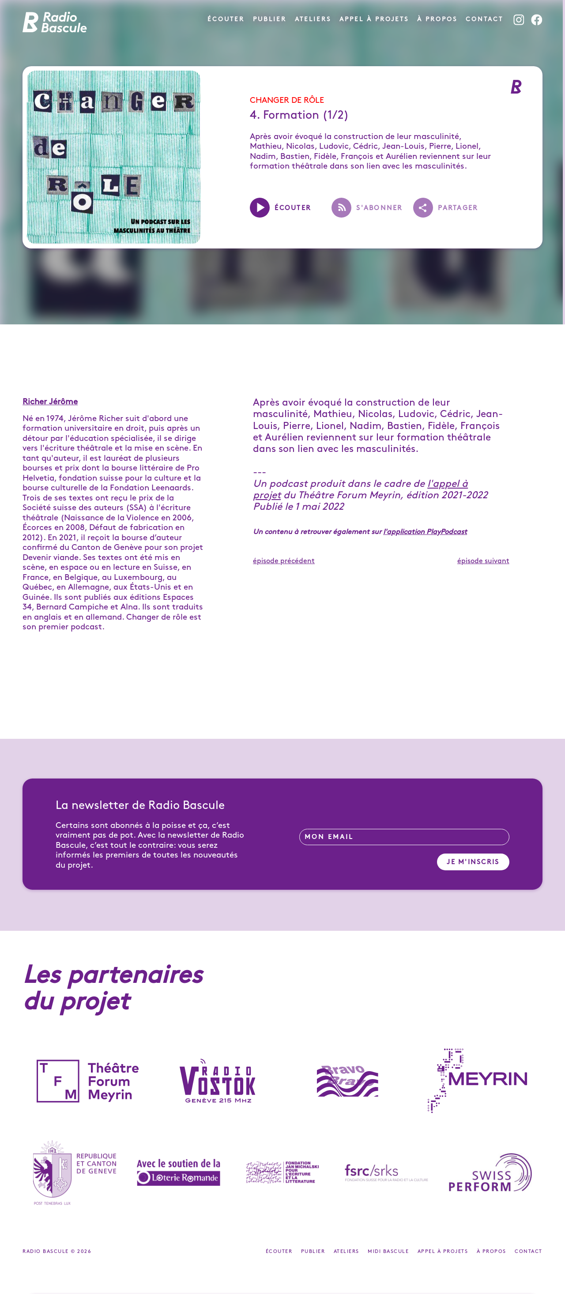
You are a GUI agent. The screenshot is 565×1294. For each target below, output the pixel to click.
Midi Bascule (389, 1251)
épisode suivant (483, 561)
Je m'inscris (473, 862)
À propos (437, 19)
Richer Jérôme (50, 402)
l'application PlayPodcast (425, 532)
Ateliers (313, 19)
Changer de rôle (287, 100)
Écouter (226, 19)
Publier (269, 19)
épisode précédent (284, 561)
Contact (484, 19)
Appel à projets (374, 19)
